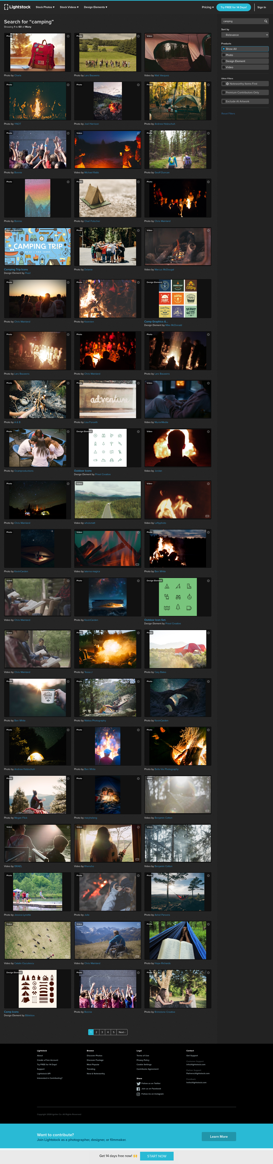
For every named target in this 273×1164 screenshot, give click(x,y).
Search (266, 21)
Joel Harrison (91, 124)
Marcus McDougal (164, 269)
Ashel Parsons (162, 915)
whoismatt (89, 523)
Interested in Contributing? (50, 1078)
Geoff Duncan (162, 172)
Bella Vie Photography (167, 769)
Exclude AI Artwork (237, 101)
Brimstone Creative (165, 1012)
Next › (122, 1032)
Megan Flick (20, 817)
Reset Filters (228, 113)
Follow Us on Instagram (152, 1093)
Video (229, 67)
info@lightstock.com (195, 1064)
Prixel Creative (103, 474)
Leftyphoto (160, 523)
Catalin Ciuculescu (24, 963)
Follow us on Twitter (151, 1083)
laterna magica (92, 571)
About (40, 1055)
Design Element (235, 61)
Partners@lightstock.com (198, 1073)
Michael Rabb (91, 172)
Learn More (219, 1136)
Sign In (261, 7)
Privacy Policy (143, 1060)
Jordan (158, 471)
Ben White (160, 571)
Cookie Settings (144, 1064)
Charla (17, 75)
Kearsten (89, 321)
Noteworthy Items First (241, 84)
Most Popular (93, 1064)
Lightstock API (43, 1073)
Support (41, 1068)
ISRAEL (18, 866)
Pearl (28, 273)
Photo (229, 55)
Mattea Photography (95, 720)
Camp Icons (11, 1012)
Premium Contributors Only (242, 92)
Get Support (192, 1055)
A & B (17, 422)
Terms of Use (143, 1055)
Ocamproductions (24, 471)
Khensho (89, 866)
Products (226, 43)
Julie (86, 915)
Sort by (225, 29)
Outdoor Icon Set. (155, 620)
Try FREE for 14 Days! (234, 7)
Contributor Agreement (148, 1068)
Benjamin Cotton (163, 817)
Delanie (88, 269)
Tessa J (88, 672)
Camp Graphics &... (156, 321)
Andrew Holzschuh (165, 124)
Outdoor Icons (83, 471)
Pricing (208, 7)
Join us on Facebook (151, 1088)
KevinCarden (21, 571)
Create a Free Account (47, 1060)
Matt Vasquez (162, 75)
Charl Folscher (92, 221)
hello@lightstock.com (196, 1082)
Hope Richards (163, 963)
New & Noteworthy (96, 1073)
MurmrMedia (161, 422)
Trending (91, 1068)
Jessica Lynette (22, 915)
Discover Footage (95, 1060)
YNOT (17, 124)
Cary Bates (160, 672)
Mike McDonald (173, 325)
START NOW (156, 1155)
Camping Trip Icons (16, 269)
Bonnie (18, 172)
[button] (45, 7)
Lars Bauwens (92, 75)
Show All (231, 49)
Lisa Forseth (91, 422)
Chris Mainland (162, 221)
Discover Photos (94, 1055)
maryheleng (90, 817)
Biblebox (30, 1015)
